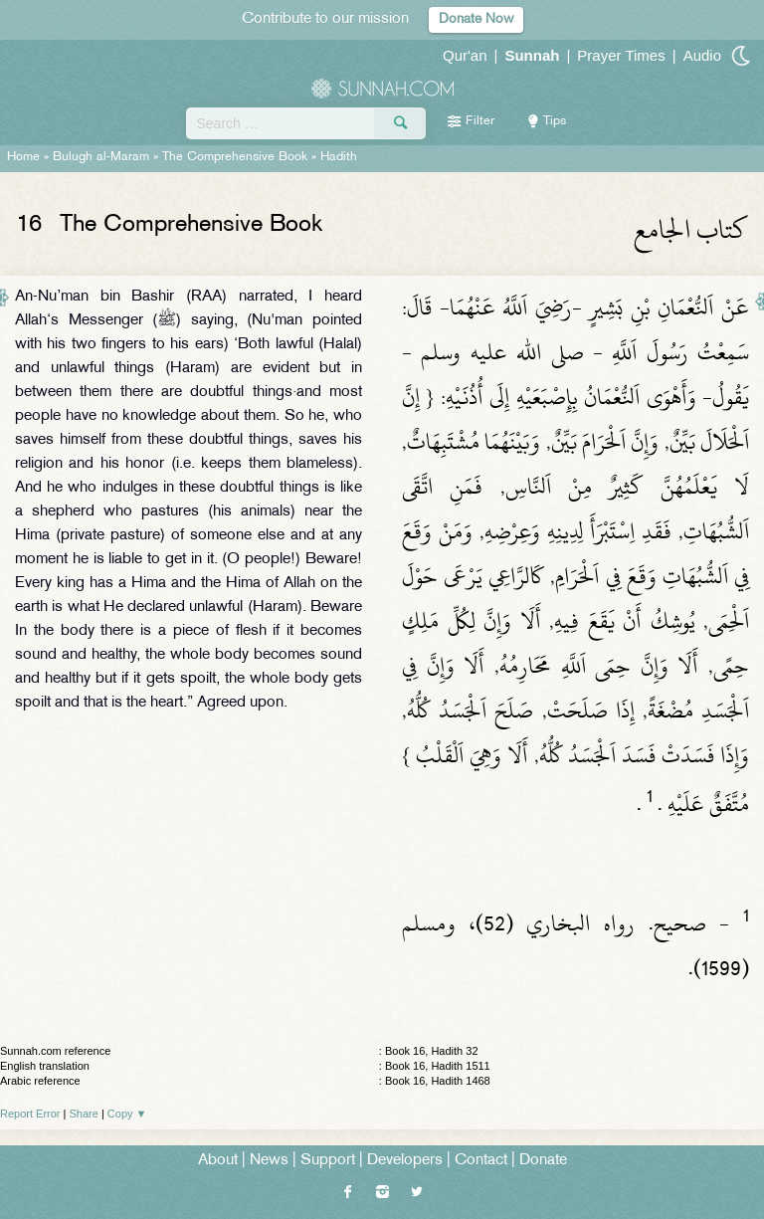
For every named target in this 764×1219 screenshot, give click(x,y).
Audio (702, 55)
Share (84, 1113)
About (218, 1160)
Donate (543, 1160)
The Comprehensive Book (234, 157)
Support (327, 1160)
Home (23, 157)
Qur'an (465, 55)
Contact (481, 1160)
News (269, 1160)
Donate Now (476, 19)
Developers (405, 1160)
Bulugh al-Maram (101, 157)
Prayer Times (621, 55)
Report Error (30, 1113)
